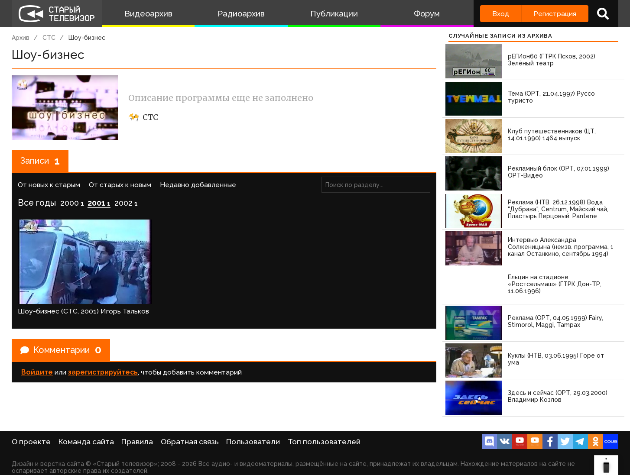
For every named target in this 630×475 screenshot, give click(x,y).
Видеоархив (148, 13)
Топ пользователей (324, 441)
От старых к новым (120, 185)
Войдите (37, 372)
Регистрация (554, 14)
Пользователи (253, 441)
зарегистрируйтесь (103, 372)
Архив (20, 37)
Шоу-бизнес (86, 37)
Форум (427, 13)
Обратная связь (190, 441)
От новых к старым (49, 185)
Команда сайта (86, 441)
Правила (137, 441)
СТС (48, 37)
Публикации (334, 13)
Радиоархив (241, 13)
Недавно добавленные (198, 185)
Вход (500, 14)
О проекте (31, 441)
